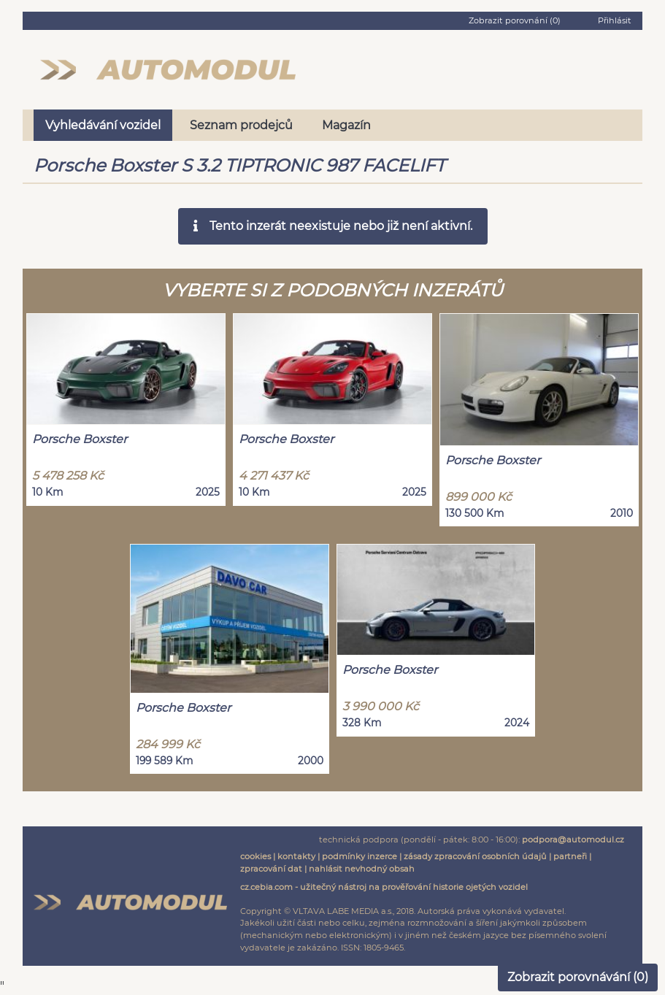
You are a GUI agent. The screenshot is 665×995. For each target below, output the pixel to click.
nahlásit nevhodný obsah (362, 869)
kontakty (296, 856)
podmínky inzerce (359, 856)
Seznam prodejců (241, 125)
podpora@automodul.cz (573, 839)
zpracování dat (271, 869)
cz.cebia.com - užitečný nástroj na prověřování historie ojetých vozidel (384, 887)
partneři (570, 856)
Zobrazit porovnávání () (577, 977)
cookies (255, 856)
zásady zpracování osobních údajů (475, 856)
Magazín (346, 125)
